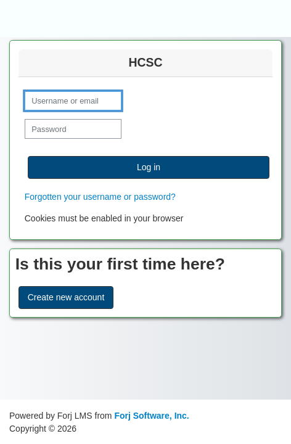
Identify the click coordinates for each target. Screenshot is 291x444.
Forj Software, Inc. (151, 416)
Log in (148, 167)
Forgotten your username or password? (100, 197)
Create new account (66, 297)
